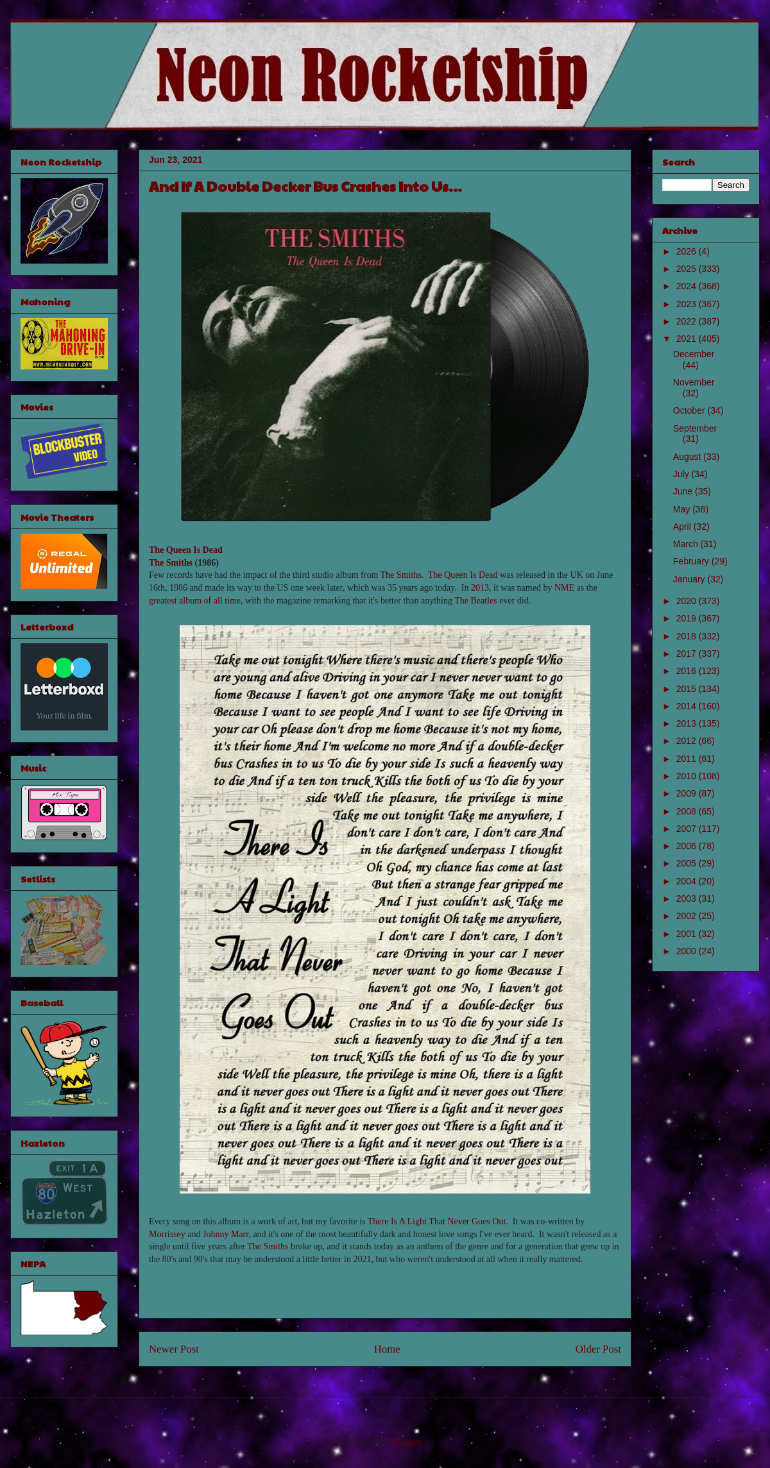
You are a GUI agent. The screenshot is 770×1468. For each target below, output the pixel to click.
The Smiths (171, 563)
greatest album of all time (195, 600)
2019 (687, 618)
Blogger (406, 1442)
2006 (687, 846)
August (688, 456)
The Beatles (475, 600)
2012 (687, 741)
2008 (687, 811)
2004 (687, 881)
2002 (687, 916)
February (692, 561)
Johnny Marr (225, 1234)
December (694, 354)
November (694, 382)
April (683, 526)
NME (564, 588)
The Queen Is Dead (186, 550)
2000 (687, 951)
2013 (480, 588)
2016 (687, 671)
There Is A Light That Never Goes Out (437, 1221)
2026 (687, 251)
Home (387, 1349)
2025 (687, 269)
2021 (687, 338)
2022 (687, 321)
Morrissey (167, 1234)
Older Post (598, 1349)
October (690, 410)
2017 (687, 653)
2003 (687, 898)
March (687, 544)
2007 (687, 828)
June (684, 491)
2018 (687, 636)
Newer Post (174, 1349)
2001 (687, 934)
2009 (687, 793)
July (682, 474)
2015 (687, 689)
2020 (687, 601)
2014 (687, 706)
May (682, 509)
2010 (687, 776)
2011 (687, 759)
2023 (687, 304)
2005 (687, 863)
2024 (687, 286)
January (690, 579)
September (695, 428)
